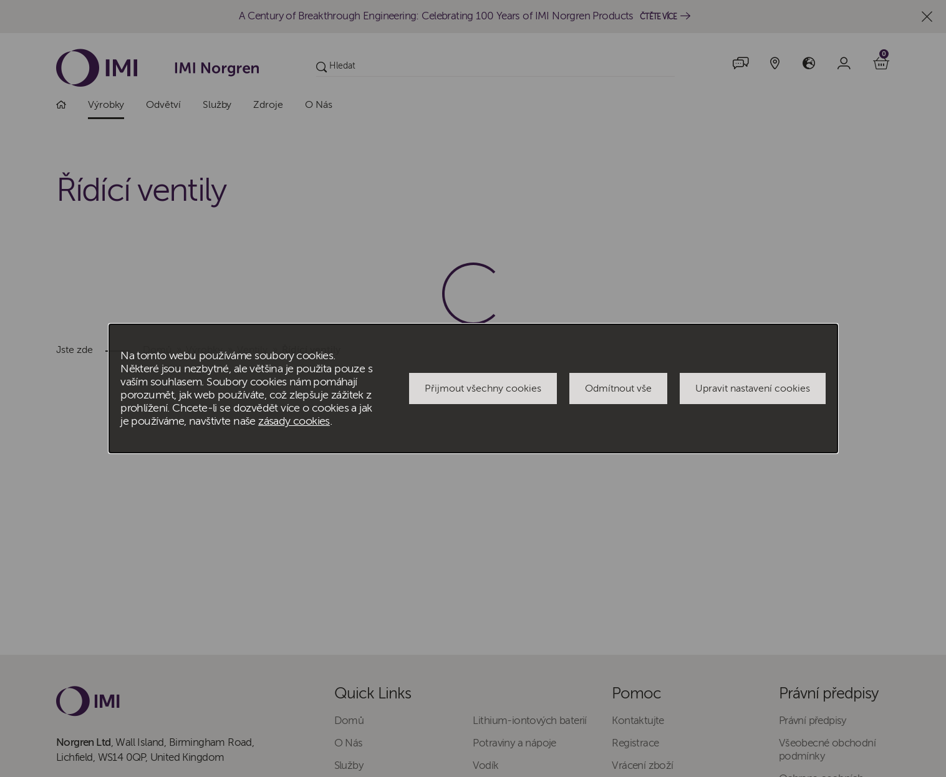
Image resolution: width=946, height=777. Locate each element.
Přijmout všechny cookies (483, 388)
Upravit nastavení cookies (752, 388)
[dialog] (473, 388)
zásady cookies (294, 421)
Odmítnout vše (618, 388)
